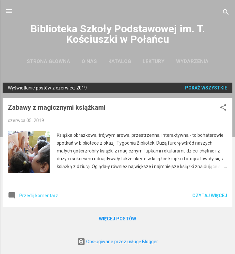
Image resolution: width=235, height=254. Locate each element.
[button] (223, 108)
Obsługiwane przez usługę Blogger (117, 241)
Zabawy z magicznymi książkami (56, 107)
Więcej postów (117, 218)
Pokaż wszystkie (206, 87)
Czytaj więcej (209, 195)
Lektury (153, 61)
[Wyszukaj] (226, 13)
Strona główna (48, 61)
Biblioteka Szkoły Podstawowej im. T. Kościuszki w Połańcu (117, 34)
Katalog (119, 61)
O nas (89, 61)
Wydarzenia (192, 61)
